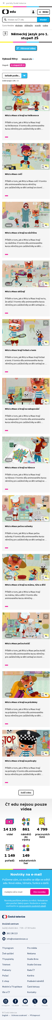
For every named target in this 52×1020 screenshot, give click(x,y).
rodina (45, 25)
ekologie (19, 25)
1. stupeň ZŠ (16, 65)
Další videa (26, 792)
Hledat (43, 19)
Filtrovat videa (28, 48)
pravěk (38, 25)
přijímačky (29, 25)
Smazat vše (27, 59)
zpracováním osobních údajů (32, 906)
